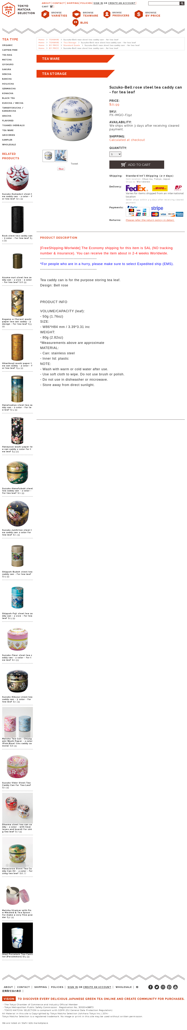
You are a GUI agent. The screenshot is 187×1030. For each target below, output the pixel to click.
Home (42, 40)
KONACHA (7, 93)
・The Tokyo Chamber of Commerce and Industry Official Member (40, 1004)
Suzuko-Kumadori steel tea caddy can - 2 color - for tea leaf (17, 196)
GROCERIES (8, 135)
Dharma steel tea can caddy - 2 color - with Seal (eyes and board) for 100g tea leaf (17, 828)
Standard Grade (72, 45)
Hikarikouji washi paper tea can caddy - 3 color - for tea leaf (17, 365)
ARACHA (6, 116)
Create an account (122, 3)
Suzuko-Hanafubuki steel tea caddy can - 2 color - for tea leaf (17, 491)
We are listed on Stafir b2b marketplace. (25, 1023)
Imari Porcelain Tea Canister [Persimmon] (17, 955)
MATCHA (7, 60)
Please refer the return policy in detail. (150, 220)
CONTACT (58, 3)
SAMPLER (7, 140)
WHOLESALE (9, 144)
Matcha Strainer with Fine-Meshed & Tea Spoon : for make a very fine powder (17, 914)
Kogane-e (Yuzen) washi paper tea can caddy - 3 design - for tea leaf (16, 321)
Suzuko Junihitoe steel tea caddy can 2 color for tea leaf (17, 532)
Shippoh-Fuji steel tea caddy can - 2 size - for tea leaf (17, 616)
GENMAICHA (9, 88)
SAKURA (6, 69)
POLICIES (86, 3)
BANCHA (7, 79)
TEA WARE (8, 130)
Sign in (98, 3)
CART (45, 6)
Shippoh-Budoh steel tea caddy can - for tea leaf (17, 573)
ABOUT (46, 3)
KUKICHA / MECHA (12, 103)
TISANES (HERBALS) (13, 125)
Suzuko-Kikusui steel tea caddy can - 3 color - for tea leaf (17, 699)
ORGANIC (7, 45)
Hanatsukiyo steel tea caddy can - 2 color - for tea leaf (17, 407)
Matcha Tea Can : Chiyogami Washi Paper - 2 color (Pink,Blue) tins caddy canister (17, 742)
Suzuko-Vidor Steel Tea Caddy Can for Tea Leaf (16, 784)
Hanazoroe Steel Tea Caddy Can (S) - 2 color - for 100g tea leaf (17, 871)
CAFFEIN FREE (10, 50)
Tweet (74, 163)
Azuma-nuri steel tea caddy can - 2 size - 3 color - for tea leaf (17, 279)
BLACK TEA (8, 98)
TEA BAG (7, 55)
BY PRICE (54, 45)
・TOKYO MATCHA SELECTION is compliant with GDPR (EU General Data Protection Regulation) (57, 1010)
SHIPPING (73, 3)
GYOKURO (8, 64)
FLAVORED (8, 121)
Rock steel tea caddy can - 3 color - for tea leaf (17, 237)
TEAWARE (54, 40)
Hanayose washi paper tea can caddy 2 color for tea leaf (17, 449)
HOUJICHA (8, 84)
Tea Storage (70, 43)
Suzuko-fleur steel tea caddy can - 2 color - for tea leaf (17, 657)
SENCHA (6, 74)
